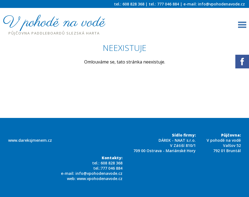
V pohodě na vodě (54, 27)
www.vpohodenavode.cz (99, 178)
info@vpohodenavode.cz (221, 4)
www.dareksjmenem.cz (30, 140)
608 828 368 (111, 163)
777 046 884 (111, 168)
